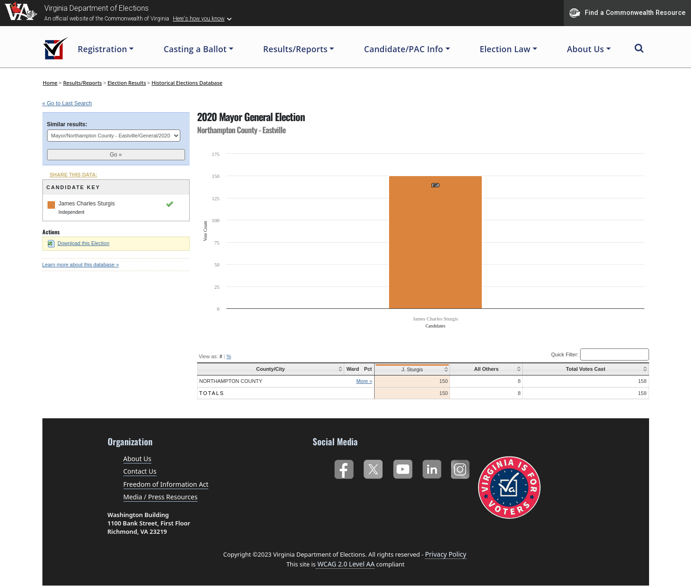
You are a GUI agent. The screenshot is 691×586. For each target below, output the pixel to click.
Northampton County (230, 381)
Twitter (373, 467)
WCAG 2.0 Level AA (345, 563)
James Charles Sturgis (87, 203)
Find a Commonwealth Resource (627, 13)
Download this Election (78, 243)
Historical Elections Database (186, 82)
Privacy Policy (445, 554)
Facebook (343, 467)
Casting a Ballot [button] (195, 49)
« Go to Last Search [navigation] (67, 103)
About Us (137, 458)
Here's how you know (199, 18)
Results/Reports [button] (295, 49)
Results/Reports (82, 82)
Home (50, 82)
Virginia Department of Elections (96, 8)
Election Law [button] (504, 49)
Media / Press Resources (160, 496)
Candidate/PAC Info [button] (403, 49)
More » (361, 381)
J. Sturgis (409, 369)
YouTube (402, 467)
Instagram (461, 467)
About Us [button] (585, 49)
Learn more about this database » (80, 264)
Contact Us (140, 471)
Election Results (127, 82)
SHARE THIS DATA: (73, 174)
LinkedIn (432, 467)
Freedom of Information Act (166, 484)
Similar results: (67, 124)
